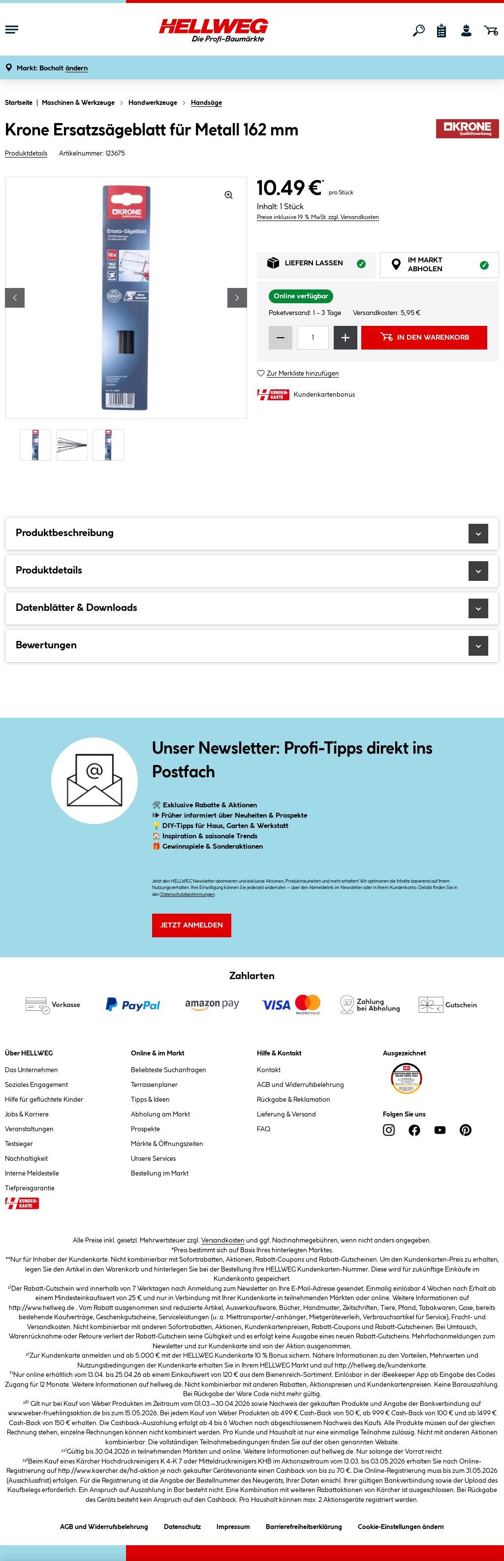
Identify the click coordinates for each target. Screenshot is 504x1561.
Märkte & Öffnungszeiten (167, 1144)
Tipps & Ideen (150, 1100)
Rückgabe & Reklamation (293, 1100)
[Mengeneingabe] (313, 338)
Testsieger (19, 1144)
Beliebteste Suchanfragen (168, 1070)
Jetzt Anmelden (191, 925)
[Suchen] (419, 30)
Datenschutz (182, 1525)
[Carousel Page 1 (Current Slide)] (38, 445)
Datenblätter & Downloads (252, 608)
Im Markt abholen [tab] (444, 266)
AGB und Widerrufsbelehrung (300, 1085)
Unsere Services (153, 1159)
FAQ (263, 1129)
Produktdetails (26, 154)
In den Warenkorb (424, 337)
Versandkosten (223, 1240)
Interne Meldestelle (32, 1174)
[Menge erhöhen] (345, 338)
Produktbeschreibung (252, 533)
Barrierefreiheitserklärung (304, 1525)
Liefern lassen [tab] (321, 265)
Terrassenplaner (154, 1085)
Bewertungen (252, 646)
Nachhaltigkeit (26, 1159)
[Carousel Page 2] (74, 445)
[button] (52, 69)
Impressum (233, 1525)
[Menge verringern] (280, 338)
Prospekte (145, 1129)
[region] (126, 320)
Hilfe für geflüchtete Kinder (44, 1100)
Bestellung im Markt (160, 1174)
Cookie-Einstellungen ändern (401, 1525)
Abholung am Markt (160, 1114)
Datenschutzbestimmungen (187, 894)
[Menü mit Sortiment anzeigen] (12, 30)
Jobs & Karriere (27, 1114)
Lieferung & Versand (286, 1114)
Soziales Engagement (36, 1085)
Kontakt (269, 1070)
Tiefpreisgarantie (30, 1188)
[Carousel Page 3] (111, 445)
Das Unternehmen (31, 1070)
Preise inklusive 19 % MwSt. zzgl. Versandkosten (318, 217)
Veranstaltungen (29, 1129)
